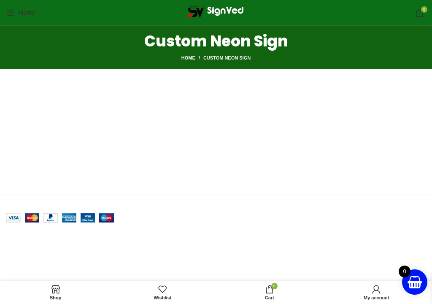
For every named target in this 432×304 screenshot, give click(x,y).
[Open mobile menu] (20, 12)
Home (188, 57)
